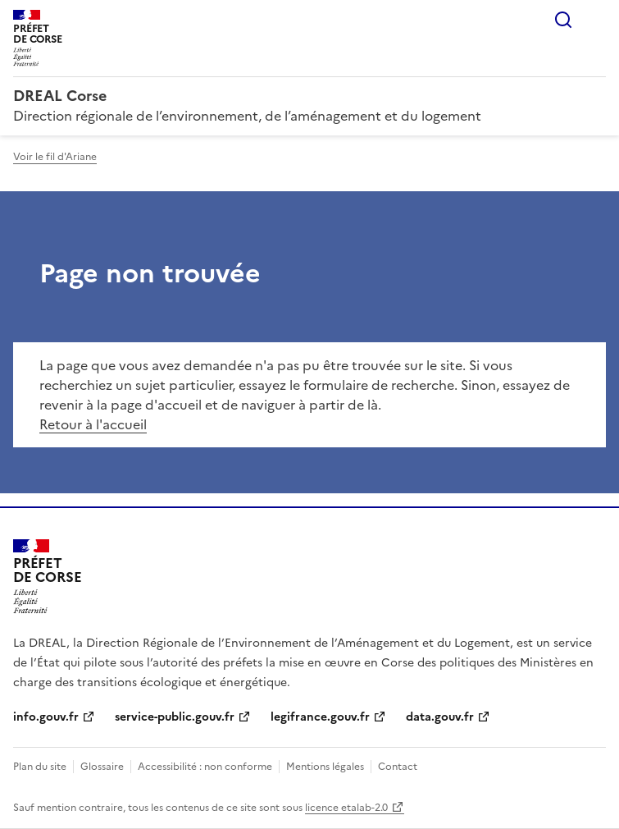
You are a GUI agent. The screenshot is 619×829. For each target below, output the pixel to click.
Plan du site (39, 766)
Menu (596, 19)
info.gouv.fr (46, 717)
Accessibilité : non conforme (205, 766)
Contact (397, 766)
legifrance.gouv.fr (320, 717)
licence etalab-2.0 (346, 807)
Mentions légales (325, 766)
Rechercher (563, 19)
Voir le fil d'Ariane (55, 156)
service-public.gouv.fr (174, 717)
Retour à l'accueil (93, 424)
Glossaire (102, 766)
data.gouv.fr (440, 717)
